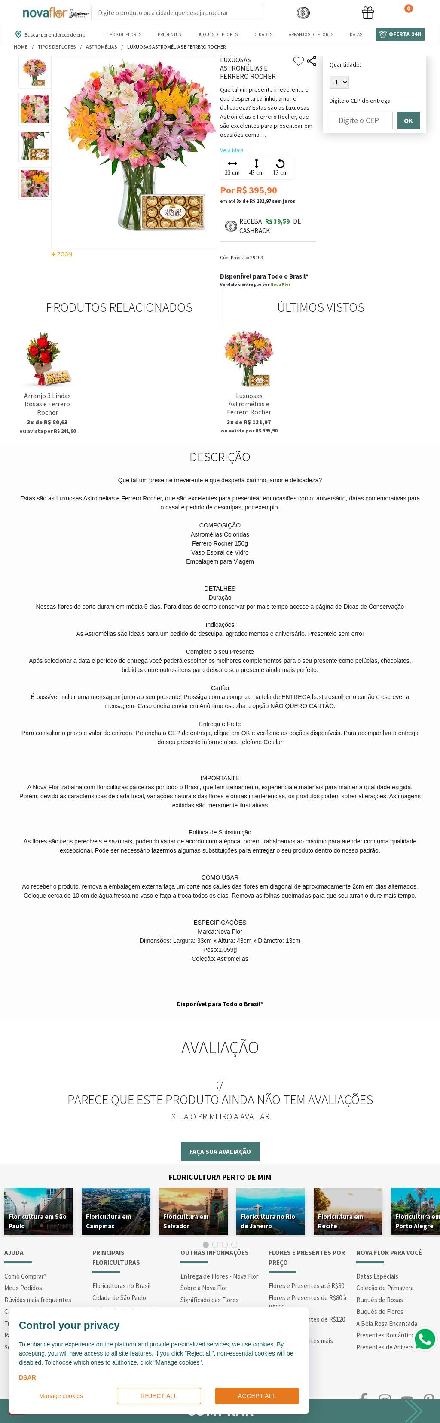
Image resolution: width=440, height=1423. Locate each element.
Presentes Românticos (387, 1335)
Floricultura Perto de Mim (220, 1177)
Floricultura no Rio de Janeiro (268, 1221)
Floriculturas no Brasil (121, 1286)
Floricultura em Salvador (185, 1221)
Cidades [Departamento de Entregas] (263, 34)
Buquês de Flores (379, 1311)
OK (408, 120)
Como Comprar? (25, 1276)
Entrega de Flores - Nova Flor (219, 1276)
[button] (303, 13)
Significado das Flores (209, 1300)
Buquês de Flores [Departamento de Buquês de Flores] (217, 34)
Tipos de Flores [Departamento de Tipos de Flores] (123, 34)
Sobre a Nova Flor (203, 1288)
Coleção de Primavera (385, 1288)
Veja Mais (232, 150)
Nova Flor (280, 284)
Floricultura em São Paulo (38, 1221)
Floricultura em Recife (340, 1221)
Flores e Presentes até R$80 (306, 1286)
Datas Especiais (377, 1276)
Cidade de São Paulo (119, 1298)
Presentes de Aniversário (390, 1347)
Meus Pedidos (23, 1288)
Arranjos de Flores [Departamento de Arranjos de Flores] (311, 34)
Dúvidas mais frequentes (37, 1300)
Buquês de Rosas (379, 1300)
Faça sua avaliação (220, 1151)
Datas (356, 34)
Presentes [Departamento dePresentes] (169, 34)
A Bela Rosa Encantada (386, 1323)
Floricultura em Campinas (108, 1221)
